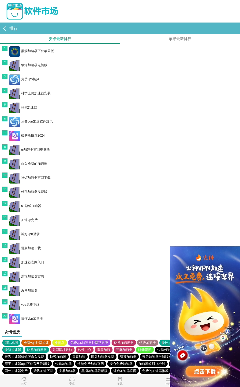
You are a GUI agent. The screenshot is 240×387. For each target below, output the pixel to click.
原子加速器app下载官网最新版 (27, 364)
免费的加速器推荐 (155, 371)
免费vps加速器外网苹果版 (89, 343)
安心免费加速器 (121, 364)
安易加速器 (67, 371)
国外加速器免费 (102, 357)
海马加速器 (23, 290)
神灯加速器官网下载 (30, 178)
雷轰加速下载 (25, 248)
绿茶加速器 (128, 357)
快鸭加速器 (13, 350)
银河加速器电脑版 (28, 65)
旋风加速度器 (124, 343)
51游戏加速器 (25, 206)
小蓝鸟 (59, 343)
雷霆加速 (103, 350)
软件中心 (84, 350)
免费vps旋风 (24, 79)
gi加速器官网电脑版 (29, 149)
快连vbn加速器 (26, 318)
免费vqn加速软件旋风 (31, 121)
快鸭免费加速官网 (91, 364)
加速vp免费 (23, 220)
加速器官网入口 (26, 262)
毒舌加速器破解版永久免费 (24, 357)
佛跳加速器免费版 (28, 192)
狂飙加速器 (124, 350)
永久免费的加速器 (28, 163)
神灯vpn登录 (24, 234)
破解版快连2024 (27, 135)
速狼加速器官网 (124, 371)
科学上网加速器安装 (30, 93)
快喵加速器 (63, 364)
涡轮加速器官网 (26, 276)
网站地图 (11, 343)
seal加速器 (23, 107)
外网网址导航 (62, 350)
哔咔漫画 (144, 350)
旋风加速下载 (43, 371)
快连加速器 (147, 343)
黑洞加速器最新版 (94, 371)
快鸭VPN (164, 350)
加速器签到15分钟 (152, 364)
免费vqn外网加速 (36, 343)
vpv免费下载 (24, 304)
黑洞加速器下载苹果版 (31, 51)
